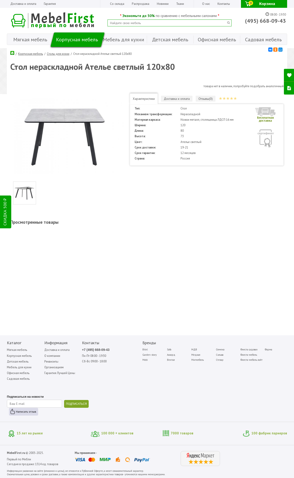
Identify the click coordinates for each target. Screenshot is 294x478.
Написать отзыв (26, 411)
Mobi (145, 359)
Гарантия (50, 4)
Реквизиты (51, 361)
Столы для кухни (58, 54)
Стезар (219, 359)
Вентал (171, 359)
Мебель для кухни (19, 367)
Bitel (145, 349)
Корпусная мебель (30, 54)
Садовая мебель (18, 379)
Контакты (224, 4)
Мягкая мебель (17, 350)
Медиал (195, 354)
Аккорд (171, 354)
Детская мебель (17, 361)
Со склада (117, 4)
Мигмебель (197, 359)
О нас (206, 4)
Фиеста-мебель (248, 354)
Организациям (54, 367)
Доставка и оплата (23, 4)
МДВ (194, 349)
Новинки (163, 4)
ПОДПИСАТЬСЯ (76, 403)
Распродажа (140, 4)
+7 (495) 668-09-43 (96, 350)
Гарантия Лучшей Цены (59, 373)
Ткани (180, 4)
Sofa (169, 349)
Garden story (149, 354)
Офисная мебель (18, 373)
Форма (268, 349)
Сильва (219, 354)
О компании (52, 356)
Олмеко (220, 349)
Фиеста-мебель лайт (251, 359)
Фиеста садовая (248, 349)
